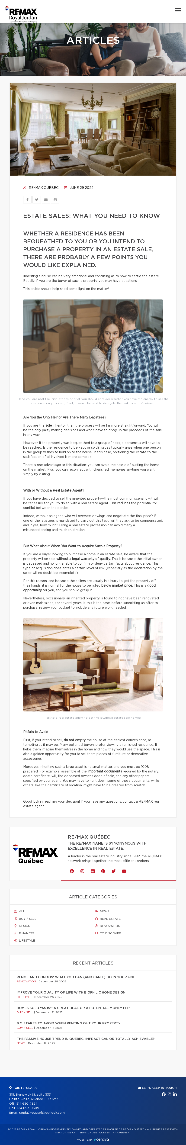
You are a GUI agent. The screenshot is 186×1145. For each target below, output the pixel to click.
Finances (24, 933)
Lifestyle (24, 940)
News (102, 911)
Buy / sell (25, 918)
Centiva (101, 1139)
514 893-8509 (28, 1108)
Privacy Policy (65, 1133)
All (19, 911)
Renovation (107, 926)
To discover (108, 933)
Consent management (115, 1133)
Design (22, 926)
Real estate (108, 918)
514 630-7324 (26, 1103)
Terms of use (87, 1133)
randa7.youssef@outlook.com (42, 1112)
